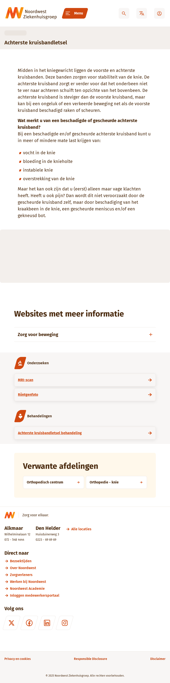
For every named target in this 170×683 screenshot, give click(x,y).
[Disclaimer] (158, 659)
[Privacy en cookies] (17, 659)
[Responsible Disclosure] (90, 659)
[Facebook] (29, 623)
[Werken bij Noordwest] (88, 581)
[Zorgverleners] (88, 574)
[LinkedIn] (47, 623)
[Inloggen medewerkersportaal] (88, 595)
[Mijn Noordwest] (159, 13)
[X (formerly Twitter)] (11, 623)
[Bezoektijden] (88, 561)
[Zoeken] (124, 13)
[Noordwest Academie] (88, 588)
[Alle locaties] (81, 529)
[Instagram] (65, 623)
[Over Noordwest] (88, 567)
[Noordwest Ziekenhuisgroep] (31, 13)
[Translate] (141, 13)
